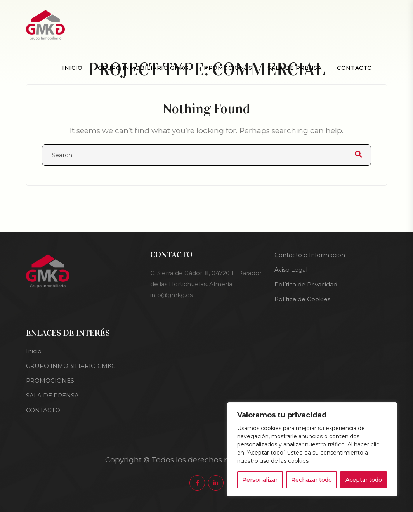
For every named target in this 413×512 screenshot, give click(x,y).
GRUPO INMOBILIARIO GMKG (143, 67)
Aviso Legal (290, 269)
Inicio (72, 67)
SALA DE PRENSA (294, 67)
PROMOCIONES (228, 67)
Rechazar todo (311, 479)
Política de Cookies (302, 299)
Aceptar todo (363, 479)
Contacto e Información (309, 255)
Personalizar (260, 479)
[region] (312, 449)
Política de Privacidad (305, 284)
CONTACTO (354, 67)
